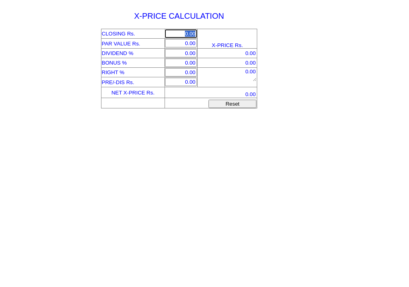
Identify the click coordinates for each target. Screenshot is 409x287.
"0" (227, 74)
